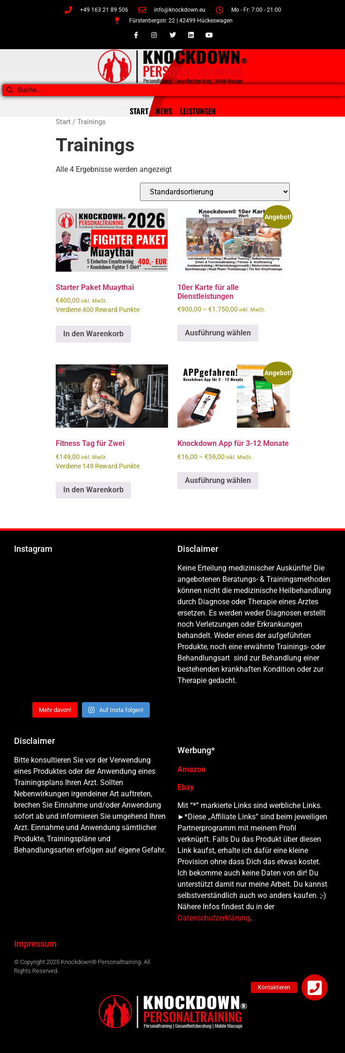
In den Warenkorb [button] (93, 333)
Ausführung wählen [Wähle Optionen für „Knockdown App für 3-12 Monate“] (218, 480)
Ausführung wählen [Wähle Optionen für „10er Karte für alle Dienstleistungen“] (218, 332)
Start (63, 122)
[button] (314, 987)
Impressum (35, 944)
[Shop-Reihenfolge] (215, 192)
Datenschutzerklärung (213, 917)
